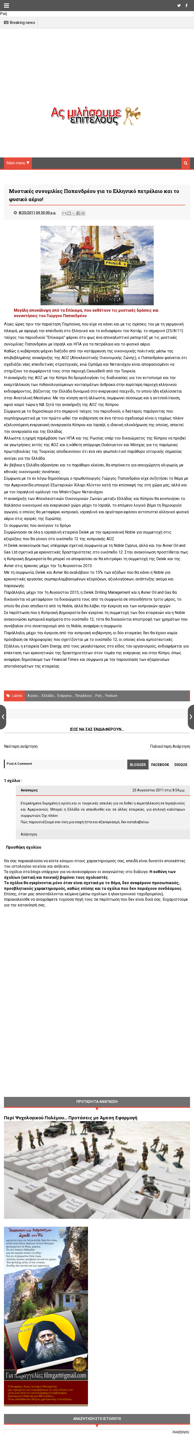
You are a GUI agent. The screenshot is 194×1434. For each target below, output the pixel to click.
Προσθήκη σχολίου (23, 847)
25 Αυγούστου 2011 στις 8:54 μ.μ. (158, 790)
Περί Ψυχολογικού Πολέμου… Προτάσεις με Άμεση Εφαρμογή (70, 1118)
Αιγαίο (32, 696)
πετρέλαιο (83, 696)
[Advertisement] (97, 71)
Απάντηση (29, 834)
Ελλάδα (48, 696)
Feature (111, 696)
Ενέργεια (64, 696)
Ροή (98, 696)
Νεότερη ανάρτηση (21, 746)
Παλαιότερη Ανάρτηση (170, 746)
